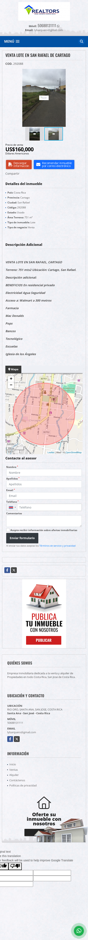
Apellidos (12, 478)
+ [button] (11, 379)
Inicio (12, 764)
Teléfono (12, 502)
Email (10, 490)
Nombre (12, 467)
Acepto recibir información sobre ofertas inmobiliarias (43, 530)
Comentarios (14, 513)
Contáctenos (17, 780)
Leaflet (50, 452)
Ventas (13, 770)
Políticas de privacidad (23, 785)
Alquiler (14, 775)
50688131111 (47, 25)
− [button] (11, 385)
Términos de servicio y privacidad (57, 545)
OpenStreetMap (73, 452)
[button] (79, 72)
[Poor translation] (15, 866)
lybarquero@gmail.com (21, 732)
